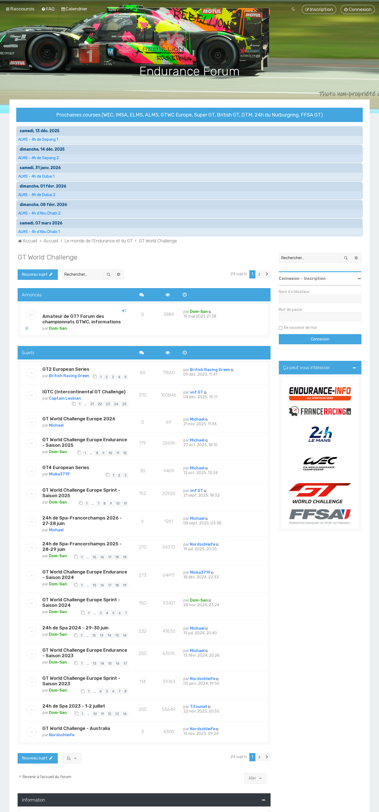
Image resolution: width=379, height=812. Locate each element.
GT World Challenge (47, 256)
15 (94, 556)
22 (100, 403)
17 (109, 556)
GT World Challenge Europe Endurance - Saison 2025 (84, 441)
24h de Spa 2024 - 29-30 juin (75, 627)
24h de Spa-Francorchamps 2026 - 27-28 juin (82, 520)
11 (117, 452)
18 (117, 556)
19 (125, 556)
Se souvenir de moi (300, 326)
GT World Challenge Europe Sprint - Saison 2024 (81, 601)
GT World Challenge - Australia (76, 727)
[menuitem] (48, 9)
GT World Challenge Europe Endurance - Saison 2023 (84, 651)
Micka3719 (59, 473)
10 (110, 452)
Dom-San (58, 328)
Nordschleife (202, 544)
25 (124, 403)
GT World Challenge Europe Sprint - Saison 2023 (81, 680)
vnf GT (196, 391)
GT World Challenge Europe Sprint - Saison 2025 (81, 491)
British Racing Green (69, 375)
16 (102, 556)
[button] (267, 273)
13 (101, 635)
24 (116, 403)
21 (92, 403)
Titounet (198, 705)
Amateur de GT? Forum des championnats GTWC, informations (81, 318)
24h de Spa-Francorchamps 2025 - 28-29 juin (82, 545)
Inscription (315, 277)
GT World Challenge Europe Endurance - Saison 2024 (84, 573)
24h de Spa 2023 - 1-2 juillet (73, 705)
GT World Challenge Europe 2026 (78, 418)
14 (109, 635)
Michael (56, 424)
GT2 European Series (65, 368)
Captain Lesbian (65, 397)
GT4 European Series (65, 467)
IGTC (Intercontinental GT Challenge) (84, 391)
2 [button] (259, 273)
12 (125, 452)
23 (108, 403)
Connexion (289, 277)
